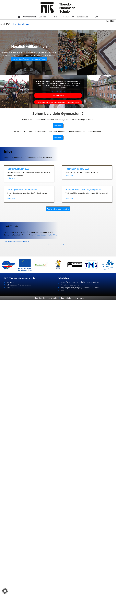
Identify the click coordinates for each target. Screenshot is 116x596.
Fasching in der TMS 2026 (77, 169)
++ (65, 244)
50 (58, 244)
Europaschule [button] (84, 16)
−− (51, 244)
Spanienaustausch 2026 (18, 169)
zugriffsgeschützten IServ (30, 235)
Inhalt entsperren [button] (58, 95)
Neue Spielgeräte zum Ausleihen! (22, 189)
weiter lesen (11, 178)
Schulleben (68, 16)
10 (56, 244)
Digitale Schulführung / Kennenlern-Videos (29, 59)
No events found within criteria (17, 241)
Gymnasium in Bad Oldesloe (35, 16)
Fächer (55, 16)
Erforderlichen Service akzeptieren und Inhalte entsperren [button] (58, 102)
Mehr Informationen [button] (58, 91)
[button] (5, 591)
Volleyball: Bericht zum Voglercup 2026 (83, 189)
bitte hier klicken (20, 24)
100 (60, 244)
